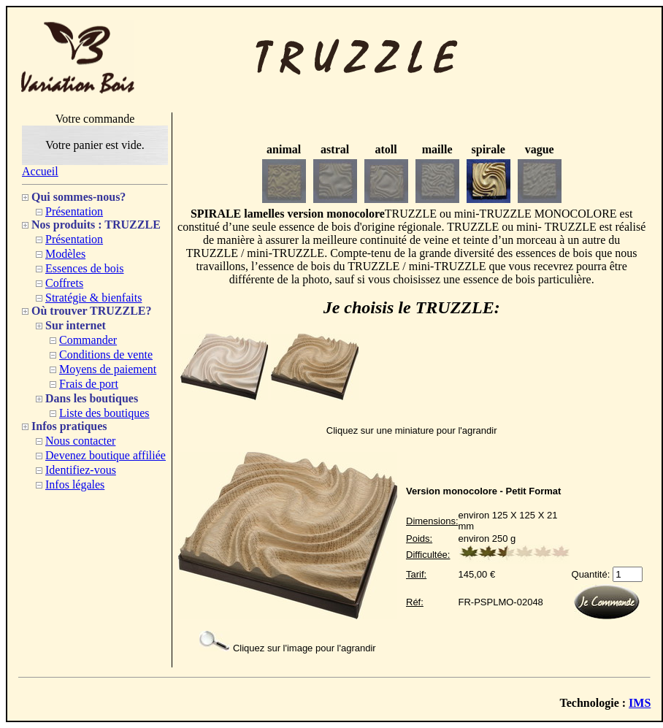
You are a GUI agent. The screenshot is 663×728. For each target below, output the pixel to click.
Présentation (74, 211)
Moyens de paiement (107, 369)
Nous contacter (80, 440)
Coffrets (64, 283)
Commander (88, 340)
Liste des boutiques (104, 413)
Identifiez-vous (80, 470)
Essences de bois (84, 268)
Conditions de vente (106, 354)
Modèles (65, 254)
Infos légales (74, 484)
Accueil (40, 171)
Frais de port (88, 384)
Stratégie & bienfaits (93, 297)
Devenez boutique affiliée (105, 455)
